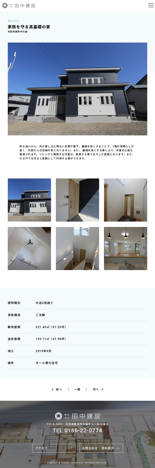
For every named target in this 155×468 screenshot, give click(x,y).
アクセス (41, 448)
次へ (96, 389)
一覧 (77, 389)
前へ (59, 389)
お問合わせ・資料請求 (98, 448)
